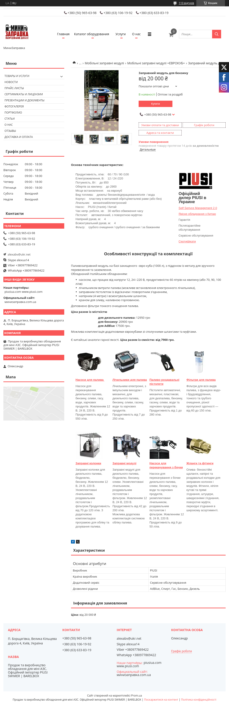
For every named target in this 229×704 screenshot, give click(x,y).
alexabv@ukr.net (19, 254)
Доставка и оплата (19, 137)
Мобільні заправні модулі (104, 63)
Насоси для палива (90, 379)
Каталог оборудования (91, 34)
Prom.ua (136, 695)
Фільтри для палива (201, 379)
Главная (63, 34)
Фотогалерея (14, 106)
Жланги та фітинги (199, 463)
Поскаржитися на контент (161, 700)
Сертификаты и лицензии (24, 94)
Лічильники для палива (129, 379)
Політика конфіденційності (198, 700)
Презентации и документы (24, 100)
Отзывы (10, 131)
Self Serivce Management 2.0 (198, 208)
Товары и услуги (17, 76)
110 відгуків (186, 3)
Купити (155, 103)
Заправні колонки (88, 463)
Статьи (10, 119)
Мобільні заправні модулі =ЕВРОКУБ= (156, 63)
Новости (11, 82)
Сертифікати (187, 241)
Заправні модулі (124, 463)
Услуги (120, 34)
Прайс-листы (14, 88)
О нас (136, 34)
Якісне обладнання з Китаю (197, 214)
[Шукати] (216, 34)
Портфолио (13, 112)
